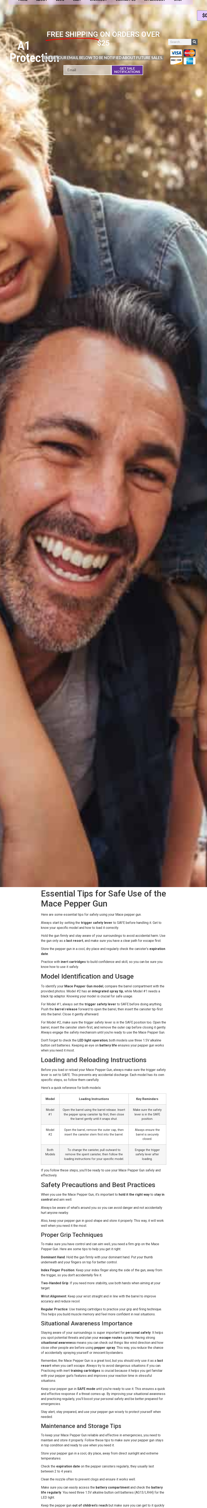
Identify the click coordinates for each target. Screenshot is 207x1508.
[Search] (194, 42)
